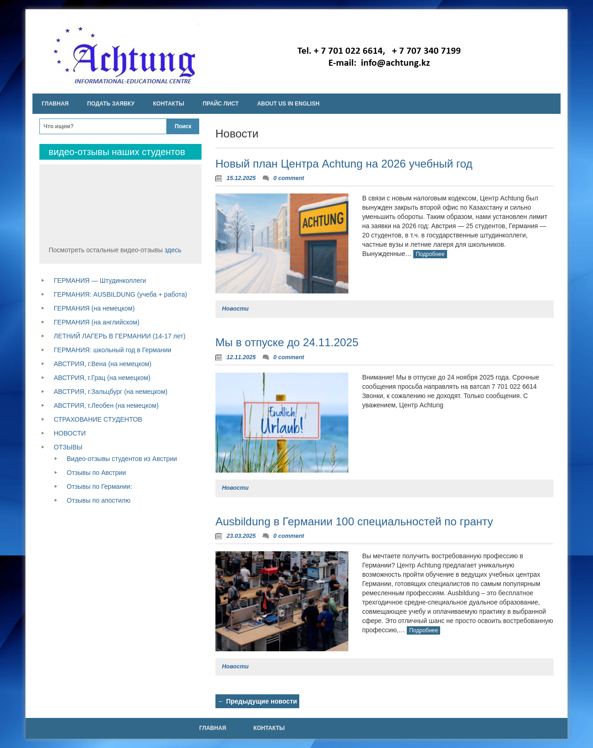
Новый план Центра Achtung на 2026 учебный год (344, 163)
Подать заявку (110, 103)
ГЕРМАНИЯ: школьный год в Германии (112, 350)
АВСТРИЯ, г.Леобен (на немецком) (106, 405)
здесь (172, 250)
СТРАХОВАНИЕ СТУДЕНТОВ (98, 419)
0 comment (288, 178)
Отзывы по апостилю (98, 500)
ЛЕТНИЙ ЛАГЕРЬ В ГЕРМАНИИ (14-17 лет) (119, 336)
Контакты (168, 103)
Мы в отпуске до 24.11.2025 (287, 342)
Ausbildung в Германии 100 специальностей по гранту (354, 521)
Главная (55, 103)
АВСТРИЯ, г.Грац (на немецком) (102, 377)
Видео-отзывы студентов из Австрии (122, 458)
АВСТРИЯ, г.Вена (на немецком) (102, 364)
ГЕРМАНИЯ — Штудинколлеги (100, 280)
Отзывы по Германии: (99, 486)
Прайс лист (220, 103)
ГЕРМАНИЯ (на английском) (96, 322)
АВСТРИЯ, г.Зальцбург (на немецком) (110, 391)
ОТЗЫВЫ (68, 447)
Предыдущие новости (257, 701)
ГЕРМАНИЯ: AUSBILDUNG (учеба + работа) (120, 294)
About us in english (288, 103)
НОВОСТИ (70, 433)
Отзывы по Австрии (96, 472)
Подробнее (430, 254)
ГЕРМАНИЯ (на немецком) (94, 308)
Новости (235, 308)
